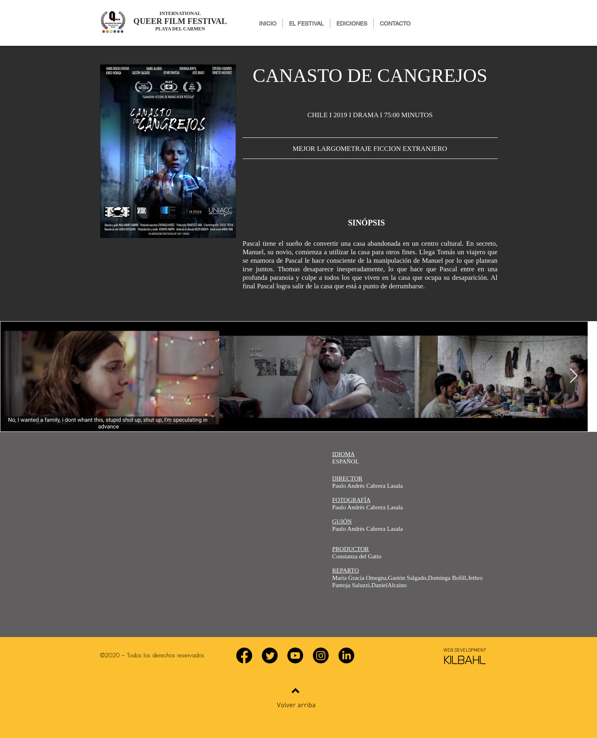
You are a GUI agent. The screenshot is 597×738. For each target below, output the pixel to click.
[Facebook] (244, 655)
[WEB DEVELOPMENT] (465, 650)
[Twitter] (270, 655)
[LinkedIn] (346, 655)
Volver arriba (296, 706)
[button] (351, 23)
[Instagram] (321, 655)
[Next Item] (573, 376)
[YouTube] (295, 655)
